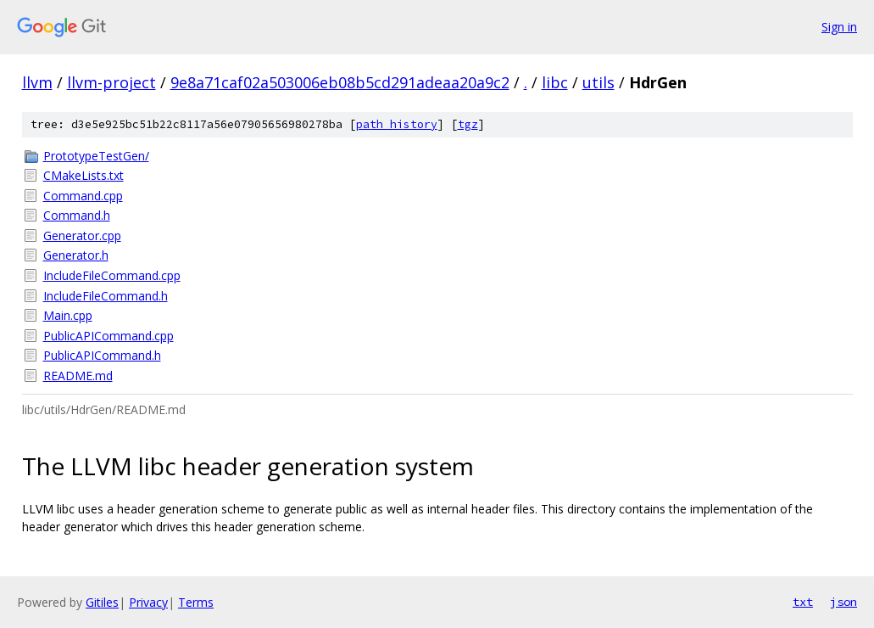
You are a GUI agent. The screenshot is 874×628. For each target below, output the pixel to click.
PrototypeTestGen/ (96, 156)
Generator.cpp (82, 235)
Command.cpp (83, 196)
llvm (37, 82)
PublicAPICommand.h (102, 355)
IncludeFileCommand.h (105, 296)
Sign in (839, 27)
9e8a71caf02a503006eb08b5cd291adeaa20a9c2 (339, 82)
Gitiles (102, 602)
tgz (468, 124)
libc (555, 82)
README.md (78, 375)
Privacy (148, 602)
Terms (196, 602)
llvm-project (111, 82)
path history (396, 124)
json (843, 601)
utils (598, 82)
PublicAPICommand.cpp (108, 336)
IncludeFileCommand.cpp (112, 275)
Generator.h (76, 255)
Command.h (76, 215)
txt (803, 601)
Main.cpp (67, 315)
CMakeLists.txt (83, 175)
